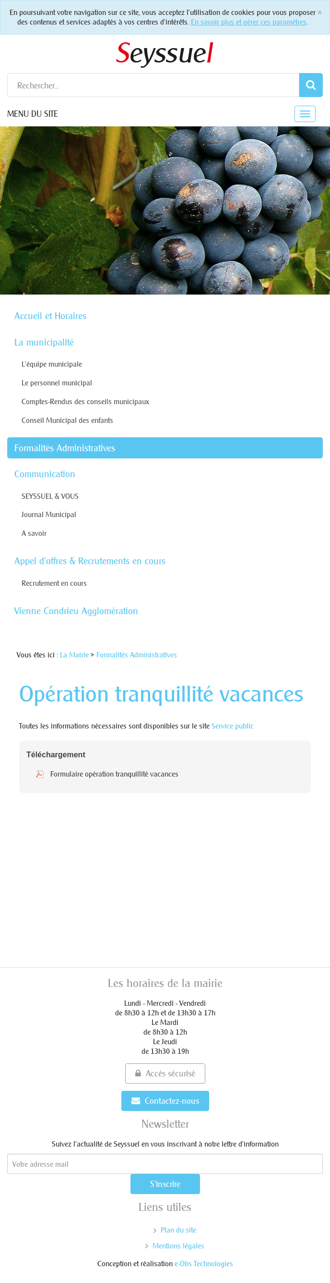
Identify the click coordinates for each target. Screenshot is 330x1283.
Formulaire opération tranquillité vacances (114, 773)
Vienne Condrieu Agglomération (76, 611)
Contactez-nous (165, 1101)
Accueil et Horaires (50, 315)
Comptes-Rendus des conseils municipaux (85, 401)
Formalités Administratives (64, 448)
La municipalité (44, 342)
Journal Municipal (49, 514)
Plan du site (178, 1229)
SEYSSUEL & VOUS (50, 496)
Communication (44, 474)
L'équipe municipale (52, 364)
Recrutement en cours (54, 583)
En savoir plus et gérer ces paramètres (248, 21)
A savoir (34, 533)
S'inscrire (165, 1184)
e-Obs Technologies (204, 1263)
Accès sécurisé (165, 1073)
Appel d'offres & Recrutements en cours (89, 561)
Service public (233, 725)
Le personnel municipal (57, 382)
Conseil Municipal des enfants (67, 420)
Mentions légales (178, 1245)
